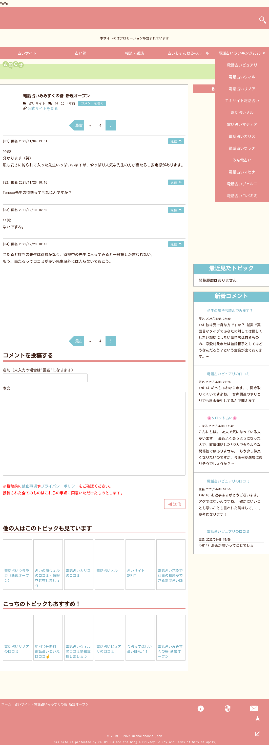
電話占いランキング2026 (239, 53)
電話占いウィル (242, 77)
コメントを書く (92, 103)
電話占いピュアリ (242, 65)
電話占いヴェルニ (242, 184)
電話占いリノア (242, 89)
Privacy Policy (154, 742)
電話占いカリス (242, 136)
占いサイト (26, 53)
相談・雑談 (134, 53)
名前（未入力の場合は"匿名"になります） (39, 370)
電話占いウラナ (242, 148)
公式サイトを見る (43, 108)
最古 (79, 125)
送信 (177, 504)
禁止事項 (29, 486)
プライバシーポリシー (60, 486)
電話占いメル (242, 113)
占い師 (80, 53)
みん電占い (242, 160)
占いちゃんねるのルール (188, 53)
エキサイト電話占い (242, 101)
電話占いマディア (242, 124)
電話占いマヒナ (242, 172)
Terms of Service (190, 742)
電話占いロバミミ (242, 196)
